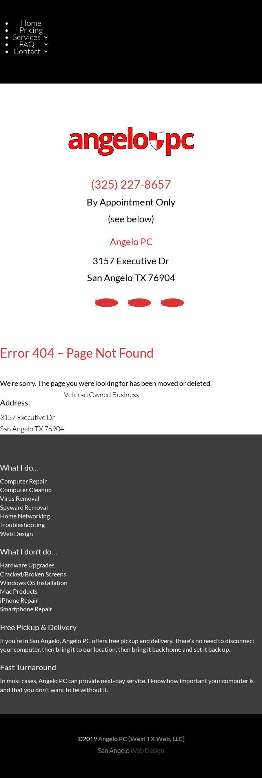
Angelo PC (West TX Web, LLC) (141, 738)
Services (27, 37)
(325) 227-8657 (131, 184)
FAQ (27, 44)
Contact (26, 51)
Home (31, 23)
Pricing (31, 30)
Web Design (16, 533)
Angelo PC (131, 241)
